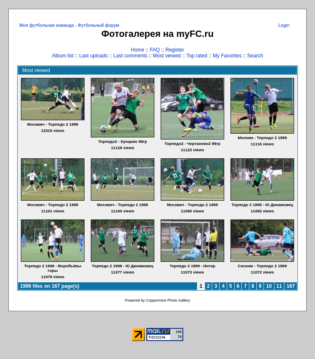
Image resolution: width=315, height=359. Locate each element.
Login (284, 25)
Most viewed (167, 56)
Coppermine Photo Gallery (168, 300)
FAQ (155, 50)
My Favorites (227, 56)
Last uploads (93, 56)
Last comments (130, 56)
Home (137, 50)
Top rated (196, 56)
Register (175, 50)
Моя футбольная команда (46, 25)
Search (255, 56)
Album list (63, 56)
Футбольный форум (98, 25)
